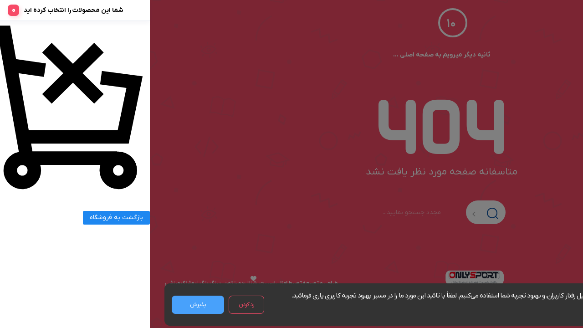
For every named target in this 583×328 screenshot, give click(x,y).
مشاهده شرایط (528, 306)
